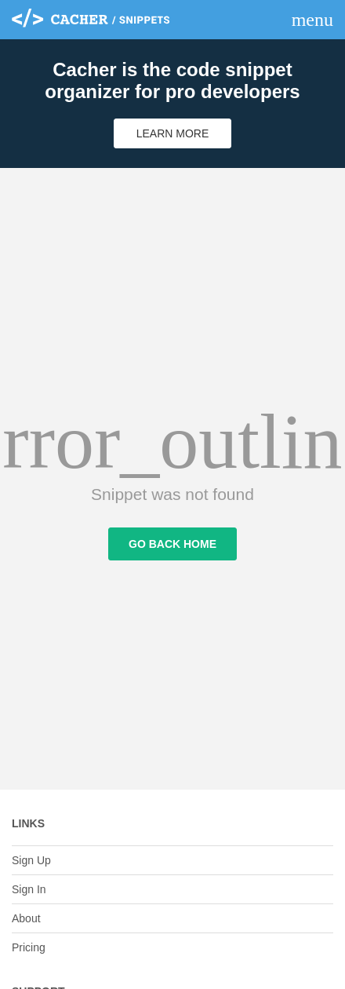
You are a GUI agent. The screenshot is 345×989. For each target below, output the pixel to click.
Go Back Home (172, 544)
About (26, 918)
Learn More (172, 133)
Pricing (28, 947)
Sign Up (31, 860)
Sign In (29, 889)
